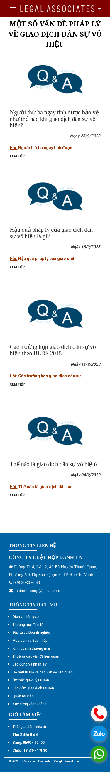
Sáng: (29, 743)
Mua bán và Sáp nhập (30, 640)
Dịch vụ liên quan (26, 617)
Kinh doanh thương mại (31, 648)
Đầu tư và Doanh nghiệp (32, 633)
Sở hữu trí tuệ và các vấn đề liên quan (43, 672)
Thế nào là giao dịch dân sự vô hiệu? (54, 464)
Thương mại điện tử (28, 625)
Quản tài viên (23, 696)
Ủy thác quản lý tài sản (31, 680)
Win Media (72, 761)
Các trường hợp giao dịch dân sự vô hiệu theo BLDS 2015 (53, 350)
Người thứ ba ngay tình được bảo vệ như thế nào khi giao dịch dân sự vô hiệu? (54, 119)
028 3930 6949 (26, 582)
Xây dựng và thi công (30, 704)
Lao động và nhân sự (29, 664)
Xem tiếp (17, 156)
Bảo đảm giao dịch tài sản (33, 688)
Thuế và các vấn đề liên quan (36, 656)
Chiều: (30, 750)
